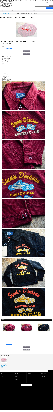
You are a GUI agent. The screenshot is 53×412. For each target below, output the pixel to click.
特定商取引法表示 (43, 373)
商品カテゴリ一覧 (17, 373)
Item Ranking (16, 379)
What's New (29, 373)
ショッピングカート (4, 376)
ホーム (2, 373)
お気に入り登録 (26, 53)
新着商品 (16, 376)
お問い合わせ (26, 51)
